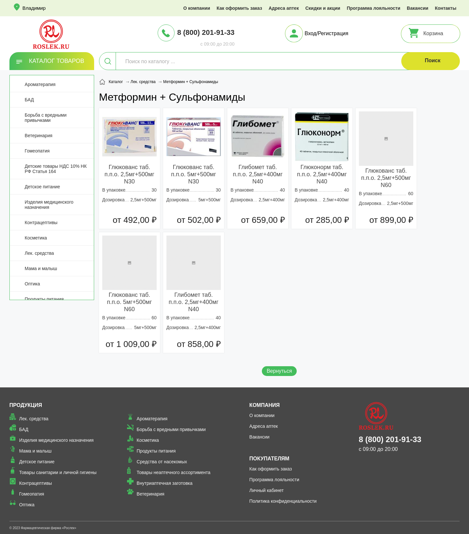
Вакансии (417, 8)
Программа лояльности (373, 8)
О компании (196, 8)
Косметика (36, 237)
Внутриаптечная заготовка (165, 483)
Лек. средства (39, 253)
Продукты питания (44, 299)
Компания (264, 405)
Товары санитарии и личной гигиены (57, 472)
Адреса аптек (284, 8)
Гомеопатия (37, 150)
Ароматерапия (40, 84)
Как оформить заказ (239, 8)
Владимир (34, 8)
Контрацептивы (41, 222)
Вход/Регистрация (326, 33)
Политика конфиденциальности (283, 501)
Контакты (445, 8)
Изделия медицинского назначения (49, 204)
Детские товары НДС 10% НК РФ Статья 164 (56, 169)
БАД (29, 99)
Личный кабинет (266, 490)
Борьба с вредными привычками (45, 117)
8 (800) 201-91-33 (205, 32)
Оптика (32, 283)
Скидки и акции (322, 8)
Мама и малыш (41, 268)
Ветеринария (38, 135)
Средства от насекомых (162, 461)
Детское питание (42, 186)
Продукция (25, 405)
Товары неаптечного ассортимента (173, 472)
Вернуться (279, 371)
